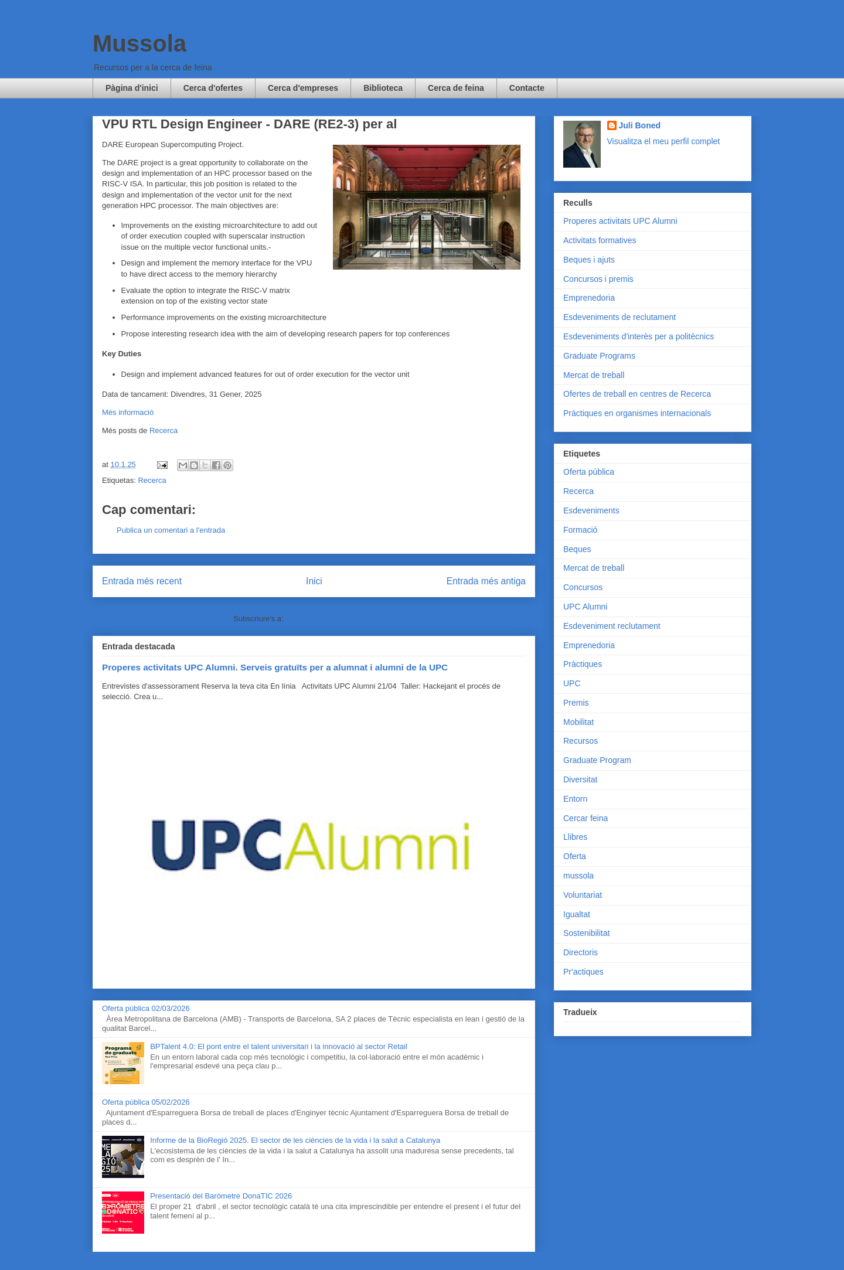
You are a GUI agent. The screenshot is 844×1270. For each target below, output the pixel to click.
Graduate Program (597, 760)
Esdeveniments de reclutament (619, 317)
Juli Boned (640, 125)
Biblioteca (383, 88)
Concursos (583, 587)
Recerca (163, 430)
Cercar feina (585, 818)
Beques (577, 549)
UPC (572, 683)
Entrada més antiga (486, 581)
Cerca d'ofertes (213, 88)
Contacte (526, 88)
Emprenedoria (589, 297)
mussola (578, 875)
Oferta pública (588, 471)
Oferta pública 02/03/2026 (146, 1008)
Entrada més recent (142, 581)
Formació (580, 529)
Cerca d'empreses (303, 88)
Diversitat (580, 779)
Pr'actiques (583, 971)
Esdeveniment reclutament (612, 626)
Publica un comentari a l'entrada (171, 530)
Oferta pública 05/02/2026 (146, 1102)
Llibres (575, 837)
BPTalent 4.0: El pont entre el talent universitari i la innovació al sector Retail (278, 1046)
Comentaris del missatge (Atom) (339, 618)
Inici (314, 581)
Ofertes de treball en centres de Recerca (637, 394)
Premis (576, 702)
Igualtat (576, 914)
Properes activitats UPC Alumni (620, 221)
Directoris (580, 952)
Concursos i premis (598, 279)
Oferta (574, 856)
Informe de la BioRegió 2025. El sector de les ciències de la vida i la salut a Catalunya (295, 1140)
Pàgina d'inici (132, 88)
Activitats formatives (599, 240)
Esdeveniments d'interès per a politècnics (638, 336)
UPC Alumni (585, 606)
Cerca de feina (456, 88)
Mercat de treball (593, 375)
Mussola (139, 43)
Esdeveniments (591, 510)
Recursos (580, 740)
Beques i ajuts (589, 259)
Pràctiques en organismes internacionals (637, 413)
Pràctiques (582, 664)
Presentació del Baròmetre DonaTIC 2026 (221, 1195)
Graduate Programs (599, 355)
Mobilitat (578, 722)
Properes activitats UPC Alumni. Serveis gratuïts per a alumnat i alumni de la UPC (275, 667)
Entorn (575, 798)
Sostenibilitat (586, 933)
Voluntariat (582, 895)
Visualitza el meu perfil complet (663, 141)
